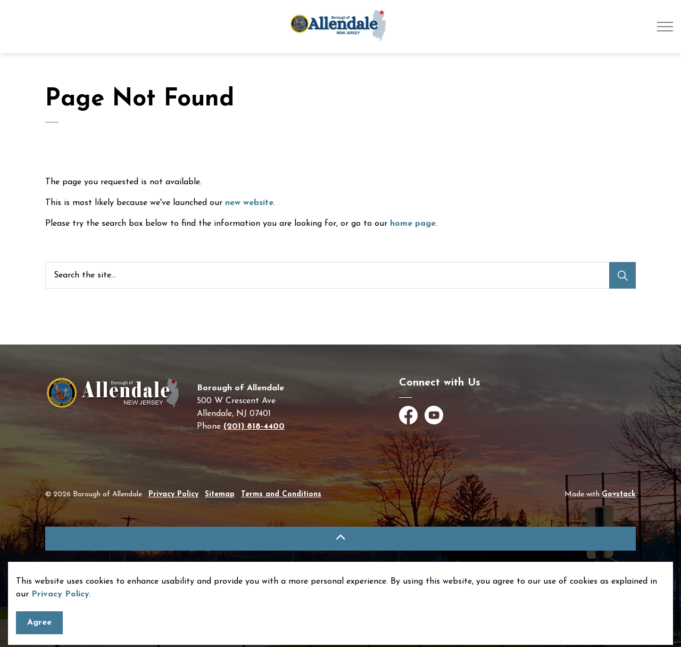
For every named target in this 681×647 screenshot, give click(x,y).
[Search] (622, 275)
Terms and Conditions (281, 494)
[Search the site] (340, 275)
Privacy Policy (173, 494)
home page (413, 223)
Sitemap (220, 494)
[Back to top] (340, 539)
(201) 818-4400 (254, 426)
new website (249, 203)
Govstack (619, 494)
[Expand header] (665, 26)
